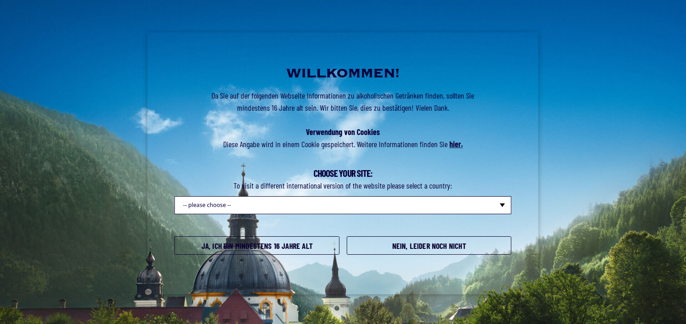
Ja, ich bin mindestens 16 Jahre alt (257, 246)
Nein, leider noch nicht (429, 246)
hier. (456, 144)
